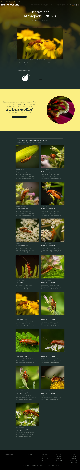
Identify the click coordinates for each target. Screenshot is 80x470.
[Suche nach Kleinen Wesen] (70, 5)
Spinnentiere (59, 460)
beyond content (73, 462)
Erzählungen (35, 5)
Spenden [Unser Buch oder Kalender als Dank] (65, 5)
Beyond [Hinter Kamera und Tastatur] (58, 5)
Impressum (73, 458)
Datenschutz (73, 460)
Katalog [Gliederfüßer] (52, 5)
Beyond (73, 455)
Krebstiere (58, 458)
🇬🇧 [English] (75, 5)
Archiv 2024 (45, 458)
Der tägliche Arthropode (10, 1)
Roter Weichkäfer (20, 60)
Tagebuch (45, 455)
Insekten (59, 456)
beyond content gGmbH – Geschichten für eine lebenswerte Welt (42, 465)
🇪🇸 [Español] (78, 5)
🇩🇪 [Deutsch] (73, 5)
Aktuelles (73, 456)
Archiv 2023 (45, 456)
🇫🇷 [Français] (76, 5)
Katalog (58, 455)
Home (2, 1)
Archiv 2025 (45, 460)
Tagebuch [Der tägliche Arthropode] (44, 5)
